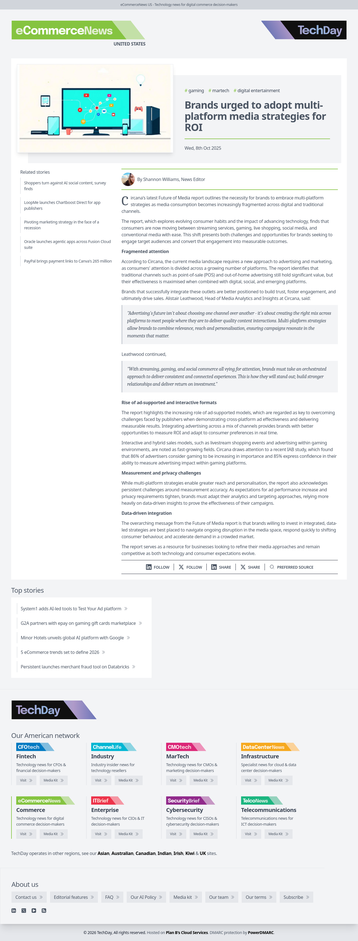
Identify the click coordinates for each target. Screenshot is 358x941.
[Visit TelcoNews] (251, 834)
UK (203, 853)
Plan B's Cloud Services (187, 932)
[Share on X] (250, 567)
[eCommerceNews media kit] (54, 834)
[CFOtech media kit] (54, 780)
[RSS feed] (44, 910)
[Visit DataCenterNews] (251, 780)
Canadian (146, 853)
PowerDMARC (261, 932)
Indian (164, 853)
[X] (24, 910)
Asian (103, 853)
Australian (122, 853)
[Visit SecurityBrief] (176, 834)
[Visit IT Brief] (101, 834)
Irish (178, 853)
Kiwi (189, 853)
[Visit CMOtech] (176, 780)
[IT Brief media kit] (129, 834)
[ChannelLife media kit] (129, 780)
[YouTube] (34, 910)
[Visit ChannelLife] (101, 780)
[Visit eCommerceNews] (26, 834)
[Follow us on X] (190, 567)
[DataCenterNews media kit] (279, 780)
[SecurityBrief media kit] (204, 834)
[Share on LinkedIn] (221, 567)
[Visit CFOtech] (26, 780)
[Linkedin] (13, 910)
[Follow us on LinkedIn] (158, 567)
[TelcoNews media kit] (279, 834)
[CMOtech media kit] (204, 780)
